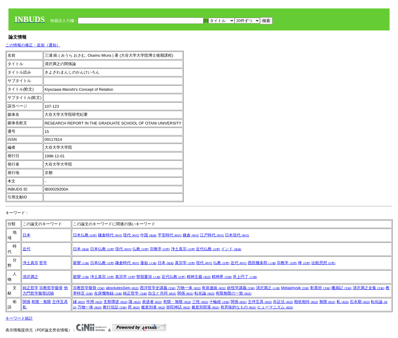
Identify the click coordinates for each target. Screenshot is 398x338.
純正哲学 (30, 288)
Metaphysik (295, 288)
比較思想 (323, 263)
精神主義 (199, 276)
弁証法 (283, 301)
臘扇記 (341, 288)
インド (231, 249)
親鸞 (81, 263)
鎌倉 (191, 235)
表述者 (152, 301)
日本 (26, 235)
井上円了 (245, 276)
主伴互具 (60, 301)
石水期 (360, 301)
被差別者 (153, 307)
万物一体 (189, 288)
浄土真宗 (183, 249)
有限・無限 (41, 301)
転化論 (204, 293)
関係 (185, 293)
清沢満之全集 (369, 288)
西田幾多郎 (262, 263)
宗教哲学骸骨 (51, 288)
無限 (327, 301)
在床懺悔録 (108, 293)
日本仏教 (85, 235)
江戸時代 (212, 235)
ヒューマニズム (275, 307)
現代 (131, 235)
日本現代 (237, 235)
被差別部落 (205, 307)
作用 (94, 301)
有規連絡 (214, 288)
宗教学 (160, 249)
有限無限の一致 (233, 293)
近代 (26, 249)
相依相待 (306, 301)
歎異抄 (320, 288)
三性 (200, 301)
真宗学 (185, 263)
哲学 (43, 263)
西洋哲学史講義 (158, 288)
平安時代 (170, 235)
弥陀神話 (178, 307)
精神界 (222, 276)
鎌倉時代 (110, 235)
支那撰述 (115, 301)
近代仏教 (208, 249)
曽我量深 (148, 276)
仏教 (140, 249)
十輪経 (219, 301)
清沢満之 (30, 276)
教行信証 (115, 307)
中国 (148, 235)
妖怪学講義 (241, 288)
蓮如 (148, 263)
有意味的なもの (238, 307)
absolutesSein (122, 288)
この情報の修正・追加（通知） (32, 45)
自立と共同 (162, 293)
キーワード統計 (19, 318)
